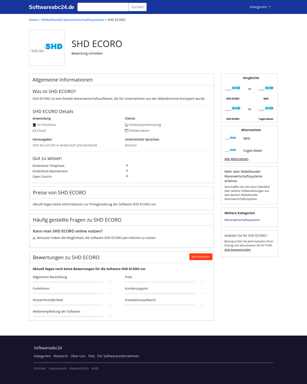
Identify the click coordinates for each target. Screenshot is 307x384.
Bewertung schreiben (87, 53)
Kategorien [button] (259, 7)
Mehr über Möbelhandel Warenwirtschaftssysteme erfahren (243, 176)
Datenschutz (79, 368)
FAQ (91, 356)
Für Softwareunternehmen (118, 356)
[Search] (103, 7)
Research (61, 356)
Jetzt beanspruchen (237, 250)
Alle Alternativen (236, 159)
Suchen (137, 7)
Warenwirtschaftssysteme (242, 220)
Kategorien (42, 356)
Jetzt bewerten (201, 257)
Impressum (57, 368)
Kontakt (40, 368)
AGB (95, 368)
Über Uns (78, 356)
